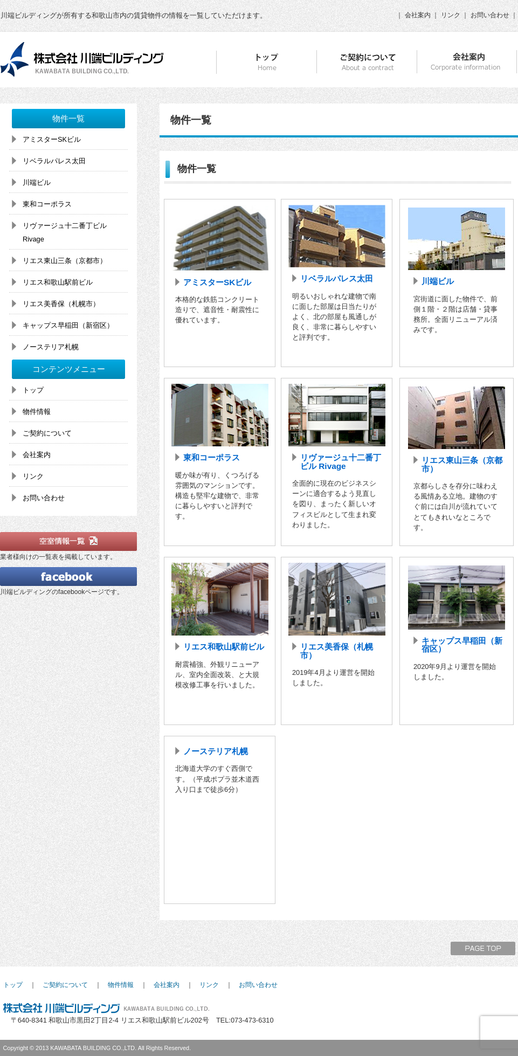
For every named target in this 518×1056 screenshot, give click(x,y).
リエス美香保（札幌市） (336, 650)
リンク (450, 15)
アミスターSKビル (217, 282)
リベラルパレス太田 (336, 278)
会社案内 (418, 15)
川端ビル (438, 281)
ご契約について (47, 433)
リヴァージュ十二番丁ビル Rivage (340, 461)
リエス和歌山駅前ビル (223, 646)
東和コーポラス (211, 457)
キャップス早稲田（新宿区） (462, 644)
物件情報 (37, 412)
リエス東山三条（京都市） (462, 464)
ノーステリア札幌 (215, 751)
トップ (33, 390)
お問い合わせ (490, 15)
